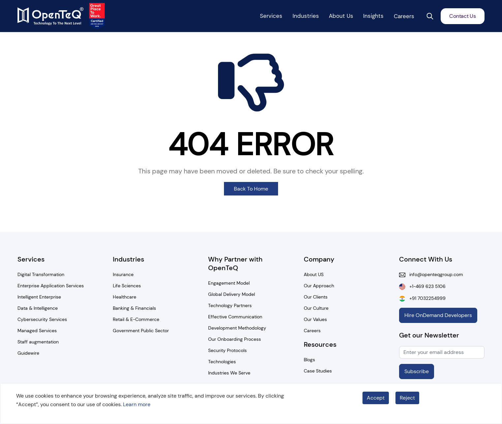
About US (314, 274)
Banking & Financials (134, 308)
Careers (312, 331)
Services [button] (271, 15)
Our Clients (316, 297)
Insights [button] (373, 15)
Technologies (222, 362)
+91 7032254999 (425, 298)
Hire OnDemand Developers (438, 315)
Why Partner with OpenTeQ (235, 263)
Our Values (315, 319)
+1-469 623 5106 (425, 286)
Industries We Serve (229, 373)
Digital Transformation (40, 274)
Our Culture (316, 308)
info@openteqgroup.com (434, 274)
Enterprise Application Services (50, 286)
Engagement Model (229, 283)
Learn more (136, 404)
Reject (407, 397)
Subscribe (416, 371)
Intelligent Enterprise (39, 297)
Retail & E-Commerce (136, 319)
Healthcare (124, 297)
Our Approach (319, 286)
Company (319, 259)
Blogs (309, 360)
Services (31, 259)
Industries (128, 259)
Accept (376, 397)
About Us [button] (341, 15)
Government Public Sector (141, 331)
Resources (320, 344)
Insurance (123, 274)
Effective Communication (235, 317)
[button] (430, 16)
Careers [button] (404, 16)
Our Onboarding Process (234, 339)
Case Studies (318, 371)
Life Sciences (127, 286)
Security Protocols (227, 350)
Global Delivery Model (231, 294)
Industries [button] (306, 15)
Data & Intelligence (37, 308)
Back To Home (251, 188)
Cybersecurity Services (42, 319)
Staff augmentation (38, 342)
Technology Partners (230, 305)
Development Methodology (237, 328)
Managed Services (37, 331)
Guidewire (28, 353)
